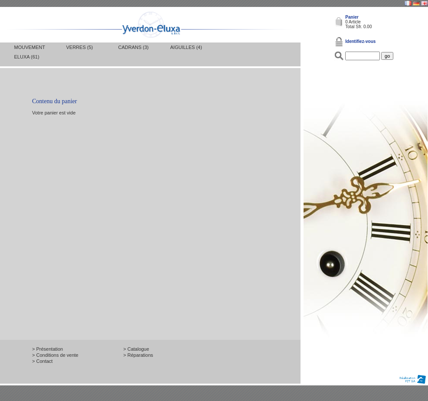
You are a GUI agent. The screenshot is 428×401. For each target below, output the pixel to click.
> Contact (42, 361)
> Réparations (138, 355)
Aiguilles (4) (186, 47)
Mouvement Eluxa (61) (29, 52)
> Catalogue (136, 349)
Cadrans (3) (133, 47)
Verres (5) (79, 47)
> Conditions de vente (55, 355)
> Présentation (47, 349)
